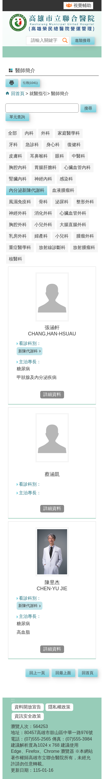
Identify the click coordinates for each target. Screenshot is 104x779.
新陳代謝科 (28, 351)
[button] (65, 41)
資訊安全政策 (27, 716)
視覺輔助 (82, 5)
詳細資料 (52, 394)
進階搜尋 (82, 40)
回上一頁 (37, 673)
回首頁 (17, 93)
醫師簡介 (60, 93)
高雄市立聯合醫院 (52, 29)
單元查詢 (17, 117)
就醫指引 (38, 93)
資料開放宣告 (27, 707)
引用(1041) (30, 82)
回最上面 (63, 673)
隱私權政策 (59, 707)
